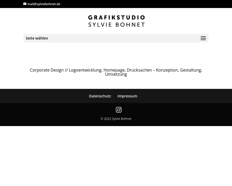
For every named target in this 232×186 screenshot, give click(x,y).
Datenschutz (100, 96)
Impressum (127, 96)
